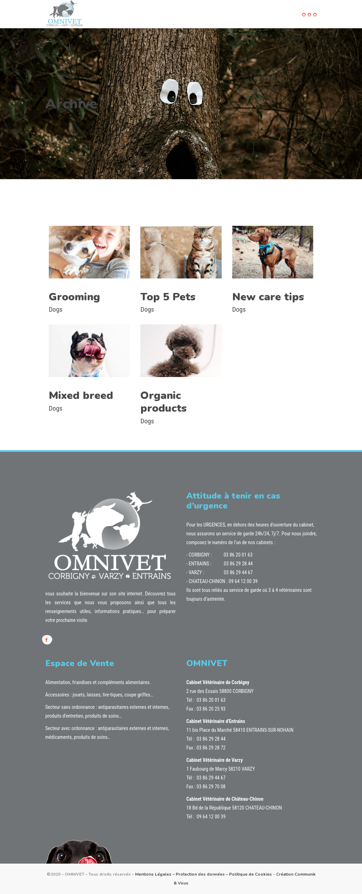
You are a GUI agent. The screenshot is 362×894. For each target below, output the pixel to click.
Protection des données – (202, 874)
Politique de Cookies (250, 874)
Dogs (55, 309)
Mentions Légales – (155, 874)
